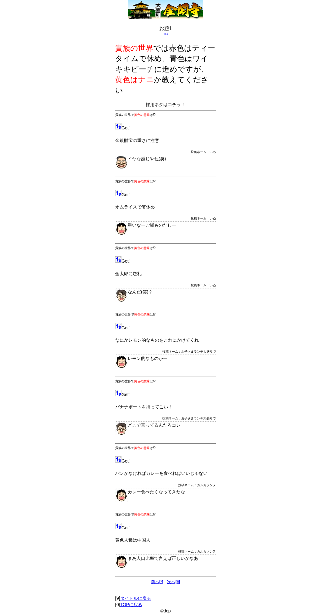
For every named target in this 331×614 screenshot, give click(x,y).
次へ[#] (173, 581)
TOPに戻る (131, 604)
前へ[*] (157, 581)
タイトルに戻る (135, 598)
